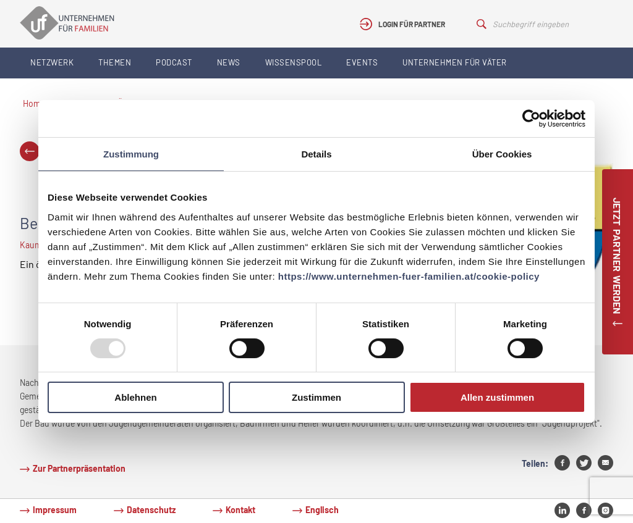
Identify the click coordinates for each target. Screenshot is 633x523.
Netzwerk (52, 62)
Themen (114, 62)
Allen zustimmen (497, 397)
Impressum (55, 509)
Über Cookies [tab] (502, 154)
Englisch (322, 509)
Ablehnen (135, 397)
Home (34, 103)
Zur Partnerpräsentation (79, 468)
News (228, 62)
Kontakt (240, 509)
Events (362, 62)
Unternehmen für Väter (454, 62)
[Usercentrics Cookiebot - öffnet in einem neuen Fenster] (531, 118)
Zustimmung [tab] (131, 154)
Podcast (174, 62)
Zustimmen (316, 397)
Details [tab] (316, 154)
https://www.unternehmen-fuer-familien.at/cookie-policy (409, 276)
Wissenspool (293, 62)
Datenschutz (151, 509)
